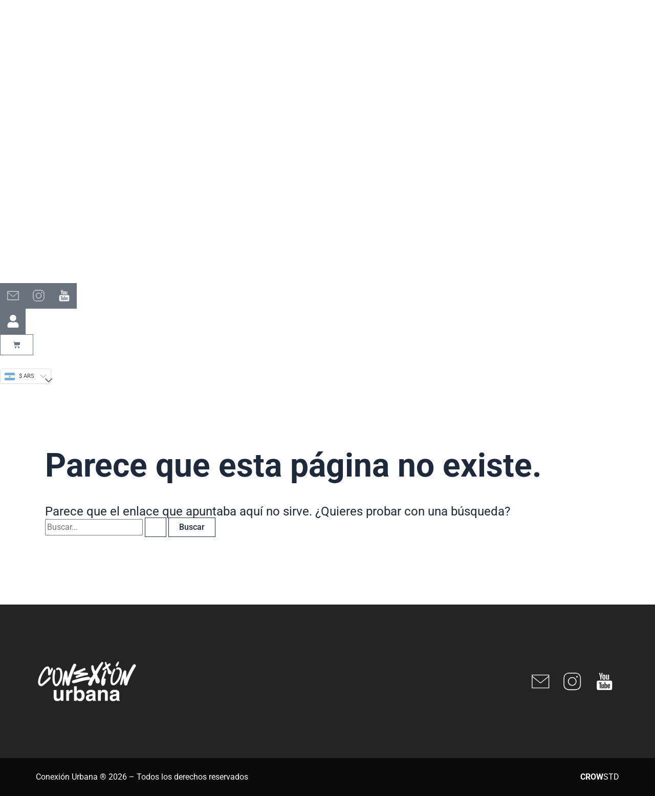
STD (599, 777)
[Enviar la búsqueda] (155, 527)
